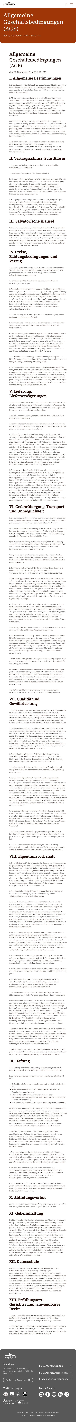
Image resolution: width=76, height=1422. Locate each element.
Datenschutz (33, 1412)
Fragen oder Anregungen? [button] (56, 1379)
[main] (38, 678)
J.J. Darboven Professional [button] (56, 1372)
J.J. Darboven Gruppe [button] (56, 1365)
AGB (27, 1412)
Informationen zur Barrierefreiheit (49, 1412)
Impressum (20, 1412)
